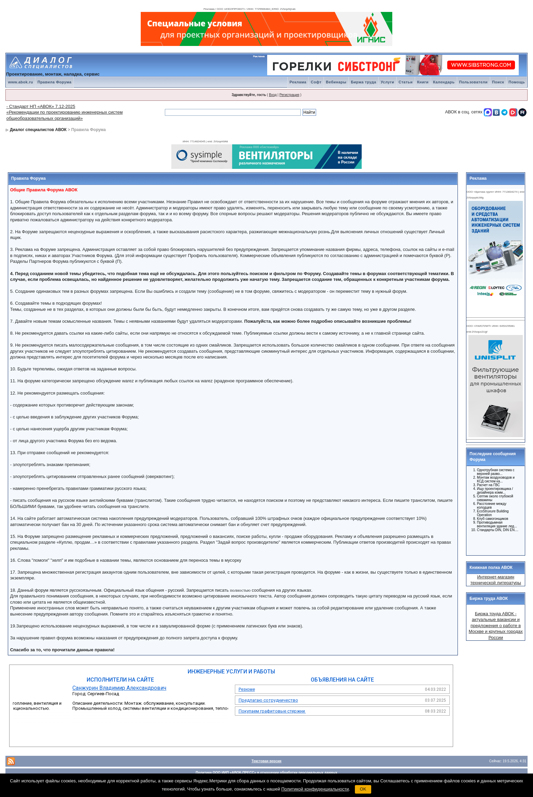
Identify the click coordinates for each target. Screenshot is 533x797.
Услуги (387, 82)
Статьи (406, 82)
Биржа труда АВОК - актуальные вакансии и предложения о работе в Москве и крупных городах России (496, 625)
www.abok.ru (20, 82)
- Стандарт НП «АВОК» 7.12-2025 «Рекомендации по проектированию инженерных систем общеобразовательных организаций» (64, 112)
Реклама (298, 82)
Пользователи (473, 82)
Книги (423, 82)
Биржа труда (363, 82)
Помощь (517, 82)
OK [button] (363, 789)
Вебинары (336, 82)
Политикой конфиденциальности (315, 789)
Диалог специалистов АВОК (38, 129)
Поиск (498, 82)
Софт (316, 82)
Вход (273, 95)
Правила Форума (54, 82)
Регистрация (289, 95)
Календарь (444, 82)
